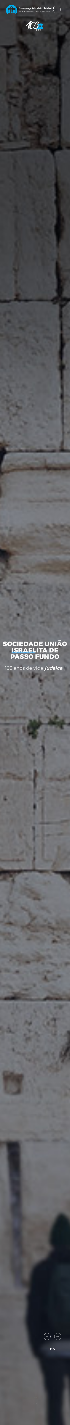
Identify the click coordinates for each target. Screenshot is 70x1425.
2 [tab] (54, 1349)
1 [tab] (51, 1349)
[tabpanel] (35, 712)
